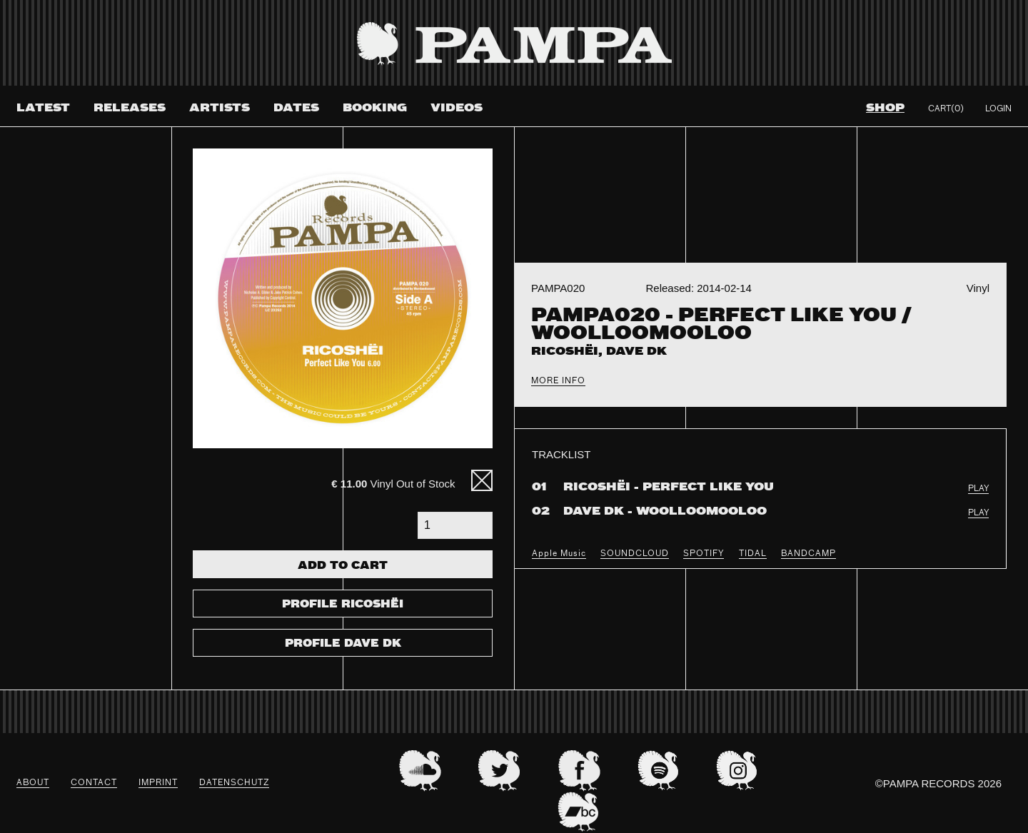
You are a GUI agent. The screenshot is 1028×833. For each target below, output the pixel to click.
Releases (130, 108)
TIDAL (753, 554)
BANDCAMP (808, 554)
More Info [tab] (558, 381)
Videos (456, 108)
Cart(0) (946, 109)
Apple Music (559, 554)
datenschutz (234, 783)
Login (998, 109)
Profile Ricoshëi (342, 605)
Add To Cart (343, 566)
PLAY (978, 489)
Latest (43, 108)
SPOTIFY (703, 554)
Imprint (158, 783)
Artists (219, 108)
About (32, 783)
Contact (94, 783)
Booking (375, 108)
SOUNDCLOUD (634, 554)
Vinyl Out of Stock (393, 484)
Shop (885, 108)
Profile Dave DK (343, 644)
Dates (296, 108)
